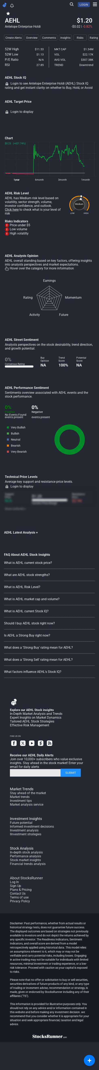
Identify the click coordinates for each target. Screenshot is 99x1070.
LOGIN (84, 4)
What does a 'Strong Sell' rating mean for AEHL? (38, 660)
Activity (34, 315)
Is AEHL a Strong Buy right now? (27, 635)
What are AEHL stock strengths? (27, 575)
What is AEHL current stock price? (28, 563)
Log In (14, 882)
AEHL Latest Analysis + (21, 532)
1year (16, 179)
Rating (28, 297)
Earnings (49, 281)
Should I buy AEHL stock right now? (29, 623)
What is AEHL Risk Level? (22, 587)
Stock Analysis (21, 848)
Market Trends (21, 789)
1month (85, 179)
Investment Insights (26, 819)
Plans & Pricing (21, 890)
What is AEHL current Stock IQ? (26, 611)
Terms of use (19, 897)
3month (62, 179)
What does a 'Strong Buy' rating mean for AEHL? (38, 647)
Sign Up (15, 886)
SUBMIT (70, 772)
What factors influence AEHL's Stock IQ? (32, 672)
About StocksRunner (26, 878)
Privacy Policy (20, 901)
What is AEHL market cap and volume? (32, 599)
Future (63, 315)
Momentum (73, 297)
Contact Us (18, 893)
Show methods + (15, 508)
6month (39, 179)
